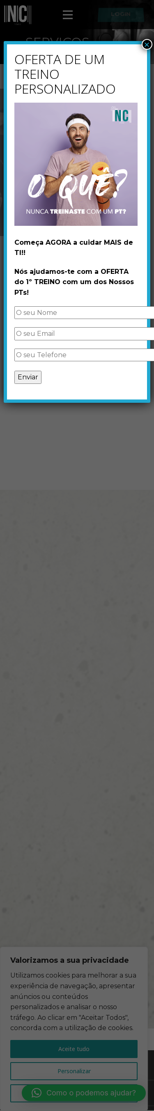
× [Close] (147, 44)
